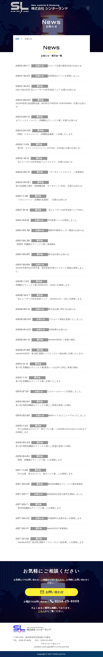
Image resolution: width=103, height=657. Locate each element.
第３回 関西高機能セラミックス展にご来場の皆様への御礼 (43, 446)
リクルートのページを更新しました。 (65, 391)
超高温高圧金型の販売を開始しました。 (66, 494)
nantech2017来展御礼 (57, 528)
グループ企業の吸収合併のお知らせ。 (66, 65)
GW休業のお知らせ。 (59, 329)
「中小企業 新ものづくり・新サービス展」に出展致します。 (45, 473)
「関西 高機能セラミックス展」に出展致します (39, 460)
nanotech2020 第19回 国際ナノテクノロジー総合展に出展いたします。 (50, 353)
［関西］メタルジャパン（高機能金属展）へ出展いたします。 (45, 134)
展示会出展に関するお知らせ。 (63, 309)
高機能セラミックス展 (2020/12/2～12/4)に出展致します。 (44, 285)
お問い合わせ (52, 592)
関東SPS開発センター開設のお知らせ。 (67, 230)
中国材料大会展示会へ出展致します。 (66, 518)
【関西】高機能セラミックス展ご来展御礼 (37, 244)
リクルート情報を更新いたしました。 (67, 319)
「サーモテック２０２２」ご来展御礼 (66, 172)
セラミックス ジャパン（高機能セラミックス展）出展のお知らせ (46, 120)
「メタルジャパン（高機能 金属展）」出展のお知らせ (41, 199)
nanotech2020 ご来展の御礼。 (62, 339)
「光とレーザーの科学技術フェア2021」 (65, 210)
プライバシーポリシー (50, 644)
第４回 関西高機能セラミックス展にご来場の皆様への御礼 (43, 405)
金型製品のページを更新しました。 (65, 76)
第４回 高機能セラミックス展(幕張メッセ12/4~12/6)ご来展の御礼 (47, 367)
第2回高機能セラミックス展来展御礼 (65, 484)
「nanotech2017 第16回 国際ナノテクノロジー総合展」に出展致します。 (51, 542)
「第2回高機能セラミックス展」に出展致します (38, 508)
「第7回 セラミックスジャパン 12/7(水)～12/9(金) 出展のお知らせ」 (49, 148)
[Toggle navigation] (88, 8)
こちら (41, 611)
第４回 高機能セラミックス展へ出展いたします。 (39, 381)
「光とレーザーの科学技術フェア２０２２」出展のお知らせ (44, 162)
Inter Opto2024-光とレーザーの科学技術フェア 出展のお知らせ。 (47, 89)
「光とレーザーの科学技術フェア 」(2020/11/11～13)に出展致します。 (50, 299)
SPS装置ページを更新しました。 (63, 220)
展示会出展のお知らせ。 (59, 254)
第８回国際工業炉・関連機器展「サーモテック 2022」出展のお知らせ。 (50, 186)
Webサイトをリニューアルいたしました (67, 415)
